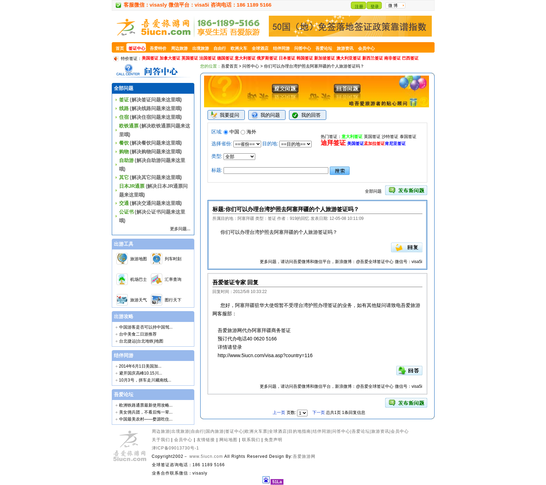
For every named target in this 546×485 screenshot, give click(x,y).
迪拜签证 (333, 142)
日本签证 (287, 58)
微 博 (393, 5)
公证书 (126, 212)
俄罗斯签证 (267, 58)
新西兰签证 (372, 58)
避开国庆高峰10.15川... (140, 373)
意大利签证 (245, 58)
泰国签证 (408, 136)
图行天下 (173, 300)
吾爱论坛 (361, 431)
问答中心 (250, 66)
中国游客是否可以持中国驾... (146, 327)
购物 (124, 151)
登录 (374, 6)
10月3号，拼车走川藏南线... (145, 380)
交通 (124, 203)
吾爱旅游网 (304, 456)
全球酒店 (278, 431)
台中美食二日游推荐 (138, 334)
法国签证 (207, 58)
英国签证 (189, 58)
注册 (359, 6)
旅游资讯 (380, 431)
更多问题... (180, 228)
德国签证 (225, 58)
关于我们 (161, 439)
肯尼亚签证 (395, 143)
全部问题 (373, 191)
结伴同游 (322, 431)
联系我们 (251, 439)
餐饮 (124, 143)
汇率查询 (173, 279)
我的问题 (270, 115)
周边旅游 (161, 431)
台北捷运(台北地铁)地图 (141, 341)
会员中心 (400, 431)
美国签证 (150, 58)
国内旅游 (215, 431)
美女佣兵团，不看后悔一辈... (146, 412)
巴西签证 (410, 58)
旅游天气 (138, 300)
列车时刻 (173, 258)
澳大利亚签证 (348, 58)
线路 (124, 108)
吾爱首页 (229, 66)
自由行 (197, 431)
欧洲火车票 (256, 431)
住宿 (124, 117)
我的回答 (311, 115)
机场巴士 (138, 279)
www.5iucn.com (206, 456)
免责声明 (273, 439)
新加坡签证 (324, 58)
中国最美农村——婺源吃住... (146, 419)
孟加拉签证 (374, 143)
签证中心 (234, 431)
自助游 (126, 160)
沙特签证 (390, 136)
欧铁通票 (129, 126)
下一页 (318, 412)
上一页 (279, 412)
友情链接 (206, 439)
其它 (124, 177)
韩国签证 (304, 58)
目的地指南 (299, 431)
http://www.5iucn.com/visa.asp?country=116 (265, 355)
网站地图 (228, 439)
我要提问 (229, 115)
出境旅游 (180, 431)
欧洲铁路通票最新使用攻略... (146, 405)
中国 (231, 131)
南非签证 (392, 58)
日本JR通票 (132, 186)
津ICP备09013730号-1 (175, 448)
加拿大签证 (169, 58)
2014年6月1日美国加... (140, 366)
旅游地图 (138, 258)
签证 (124, 99)
